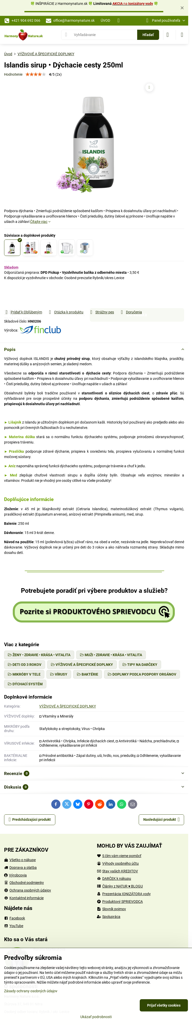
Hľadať (148, 35)
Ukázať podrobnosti (96, 1017)
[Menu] (182, 35)
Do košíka (137, 294)
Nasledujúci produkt (161, 819)
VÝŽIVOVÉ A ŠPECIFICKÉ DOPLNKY (67, 706)
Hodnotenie (13, 74)
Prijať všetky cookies (164, 1005)
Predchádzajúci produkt (30, 819)
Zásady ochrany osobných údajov (30, 991)
